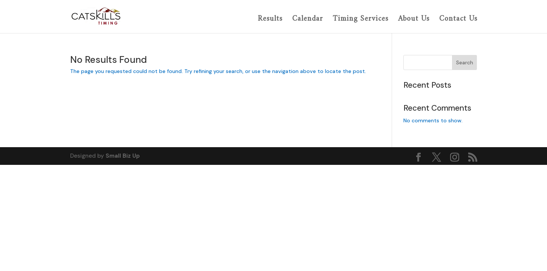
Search (464, 62)
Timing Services (360, 20)
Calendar (307, 20)
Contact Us (458, 20)
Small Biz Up (123, 156)
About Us (413, 20)
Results (270, 20)
